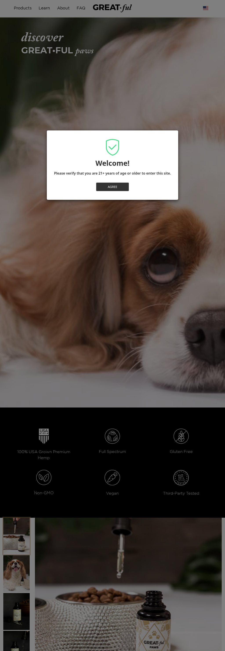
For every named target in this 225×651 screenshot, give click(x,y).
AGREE (112, 187)
